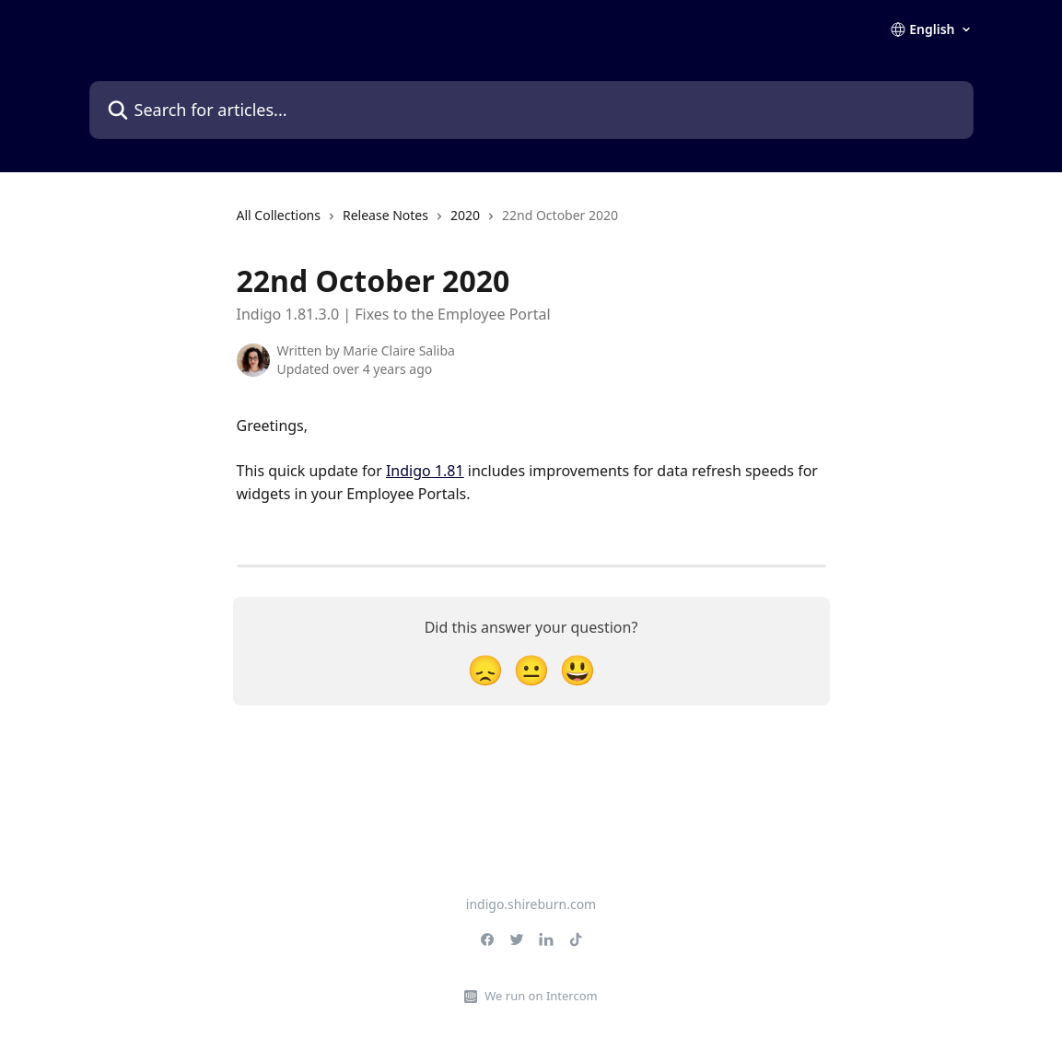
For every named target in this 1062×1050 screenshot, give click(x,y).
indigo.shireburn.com (531, 904)
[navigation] (428, 222)
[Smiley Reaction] (577, 669)
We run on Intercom (540, 995)
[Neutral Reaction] (531, 669)
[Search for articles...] (531, 110)
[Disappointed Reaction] (485, 669)
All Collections (279, 215)
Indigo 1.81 (425, 471)
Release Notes (385, 215)
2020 (465, 215)
